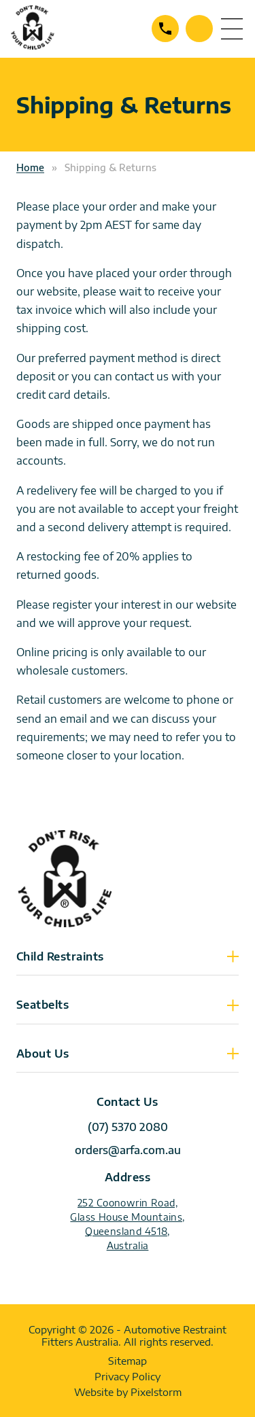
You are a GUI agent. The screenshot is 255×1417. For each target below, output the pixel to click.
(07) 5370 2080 (165, 28)
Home (30, 167)
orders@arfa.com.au (128, 1150)
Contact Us (199, 28)
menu (232, 28)
